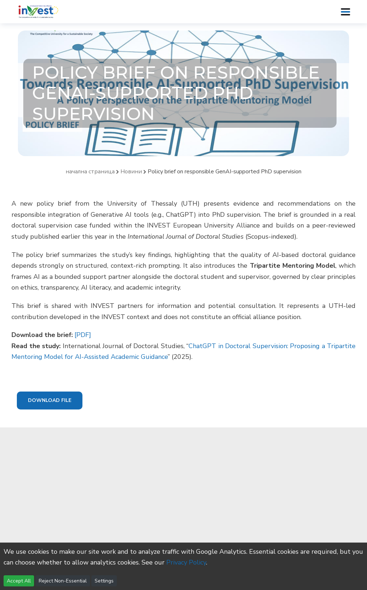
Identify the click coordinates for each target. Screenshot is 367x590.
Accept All (19, 580)
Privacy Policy (186, 562)
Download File (49, 400)
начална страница (90, 171)
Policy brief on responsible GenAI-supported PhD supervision (224, 171)
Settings (104, 580)
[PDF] (83, 335)
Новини (131, 171)
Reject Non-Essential (63, 580)
